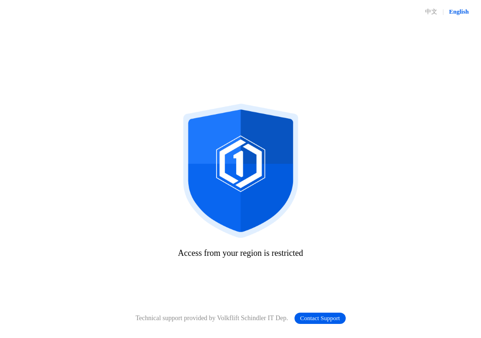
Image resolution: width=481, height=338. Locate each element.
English (459, 11)
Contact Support (320, 318)
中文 (431, 11)
